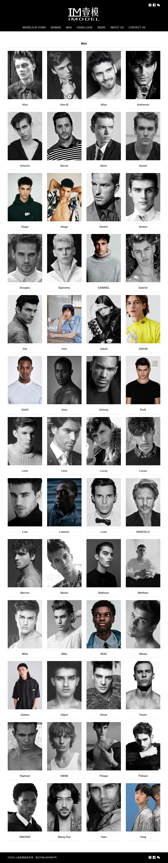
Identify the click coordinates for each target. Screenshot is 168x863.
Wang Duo (64, 837)
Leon (25, 470)
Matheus (103, 592)
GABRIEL (104, 287)
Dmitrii (104, 226)
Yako (104, 837)
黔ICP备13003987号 (46, 857)
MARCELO (143, 532)
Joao (64, 409)
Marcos (25, 592)
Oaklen (25, 714)
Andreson (143, 104)
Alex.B (64, 104)
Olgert (64, 714)
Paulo (143, 714)
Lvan (104, 532)
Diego (25, 226)
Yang (143, 837)
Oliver (103, 714)
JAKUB (142, 348)
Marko (64, 592)
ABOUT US (117, 27)
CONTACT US (137, 27)
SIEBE (64, 775)
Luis (25, 532)
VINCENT (25, 837)
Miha (25, 654)
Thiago (103, 775)
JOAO (25, 409)
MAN (69, 27)
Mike (64, 654)
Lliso (64, 470)
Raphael (25, 775)
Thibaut (143, 775)
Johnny (103, 409)
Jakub (103, 348)
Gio (25, 348)
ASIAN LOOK (85, 27)
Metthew (143, 592)
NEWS (101, 27)
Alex (25, 104)
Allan (103, 104)
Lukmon (64, 532)
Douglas (25, 287)
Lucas (103, 470)
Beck (104, 165)
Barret (64, 165)
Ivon (64, 348)
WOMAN (56, 27)
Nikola (143, 654)
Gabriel (142, 287)
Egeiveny (64, 287)
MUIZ (103, 654)
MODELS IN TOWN (34, 27)
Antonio (25, 165)
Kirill (143, 409)
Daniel (143, 165)
